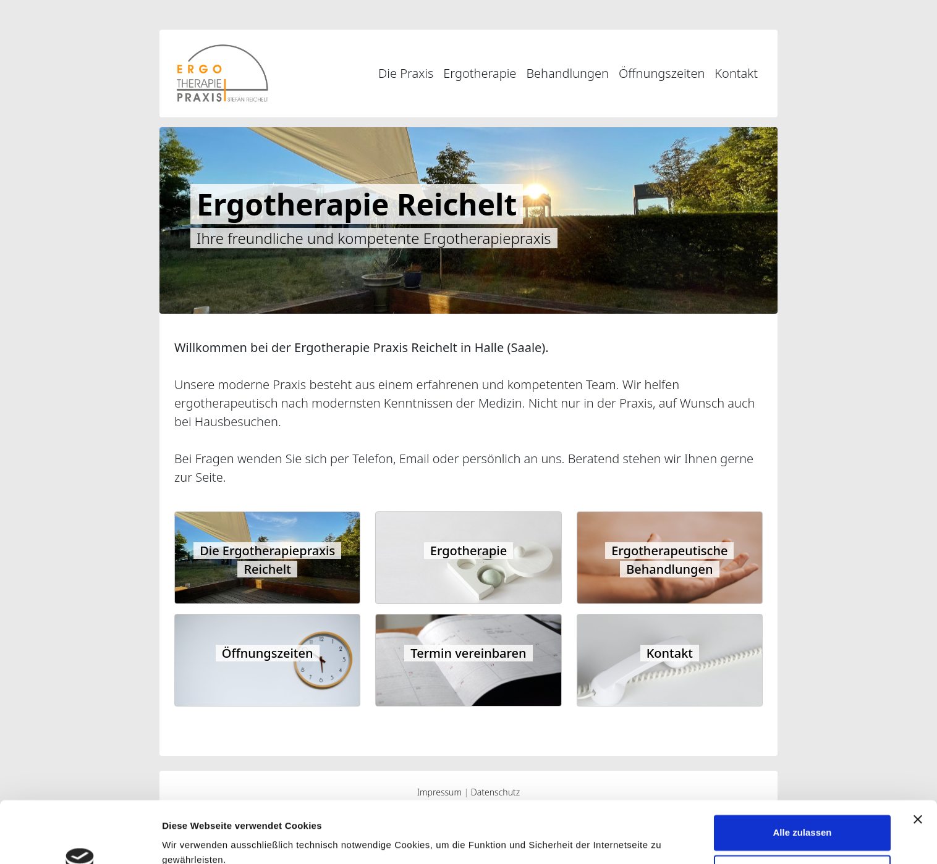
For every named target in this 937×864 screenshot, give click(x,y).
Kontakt (736, 73)
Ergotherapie (479, 73)
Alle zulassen (802, 778)
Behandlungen (567, 73)
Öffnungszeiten (662, 73)
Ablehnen (802, 818)
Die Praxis (405, 73)
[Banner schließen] (918, 765)
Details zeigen (193, 839)
